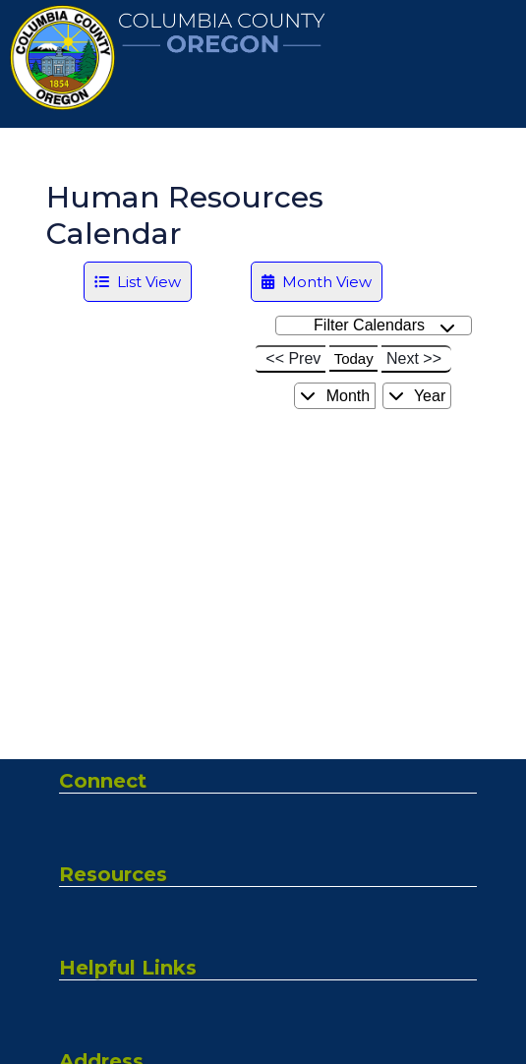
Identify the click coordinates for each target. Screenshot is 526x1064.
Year (416, 395)
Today (354, 358)
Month (335, 395)
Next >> (413, 358)
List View (137, 281)
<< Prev (293, 358)
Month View (317, 281)
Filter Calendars (384, 326)
